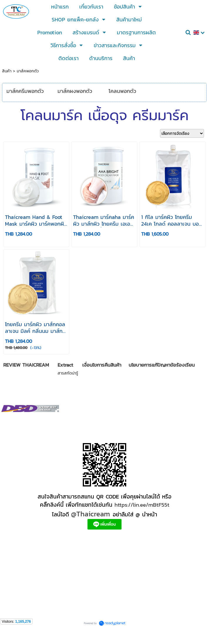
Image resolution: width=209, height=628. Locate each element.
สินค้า (6, 71)
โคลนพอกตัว (122, 91)
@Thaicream (90, 514)
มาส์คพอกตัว (28, 71)
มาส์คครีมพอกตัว (25, 91)
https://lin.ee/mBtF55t (141, 505)
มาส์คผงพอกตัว (75, 91)
